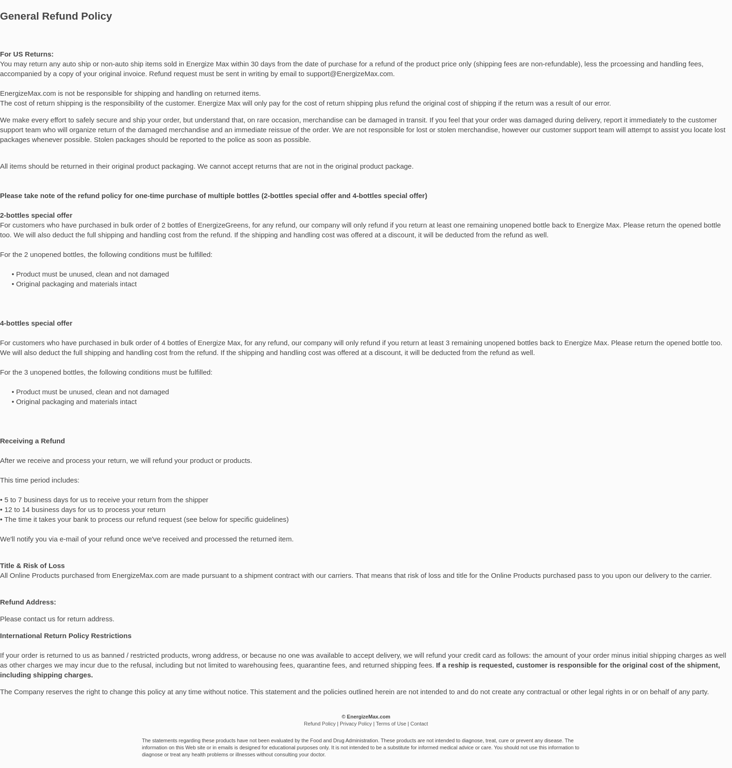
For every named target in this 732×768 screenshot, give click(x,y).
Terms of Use (391, 723)
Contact (419, 723)
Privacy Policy (356, 723)
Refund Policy (320, 723)
